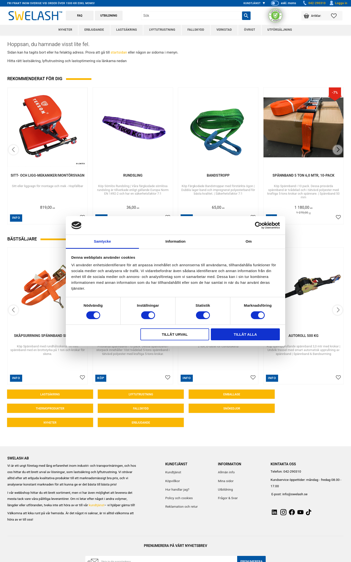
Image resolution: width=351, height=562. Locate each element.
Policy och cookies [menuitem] (179, 485)
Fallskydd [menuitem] (195, 30)
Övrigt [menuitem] (249, 30)
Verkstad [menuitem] (224, 30)
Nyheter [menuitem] (65, 30)
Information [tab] (176, 241)
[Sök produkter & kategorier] (191, 15)
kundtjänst (96, 492)
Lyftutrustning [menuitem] (162, 30)
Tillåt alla (245, 334)
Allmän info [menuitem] (226, 459)
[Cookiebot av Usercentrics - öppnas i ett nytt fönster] (258, 225)
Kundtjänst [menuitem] (252, 3)
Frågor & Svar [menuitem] (228, 485)
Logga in (338, 3)
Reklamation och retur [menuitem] (181, 493)
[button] (336, 16)
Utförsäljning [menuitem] (279, 30)
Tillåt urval (175, 334)
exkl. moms (288, 3)
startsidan (119, 52)
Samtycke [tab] (102, 241)
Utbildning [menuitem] (225, 476)
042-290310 (314, 3)
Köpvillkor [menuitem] (172, 468)
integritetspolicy (146, 558)
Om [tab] (248, 241)
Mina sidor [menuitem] (226, 468)
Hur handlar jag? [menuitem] (177, 476)
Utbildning (108, 15)
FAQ (79, 15)
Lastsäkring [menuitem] (126, 30)
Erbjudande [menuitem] (94, 30)
